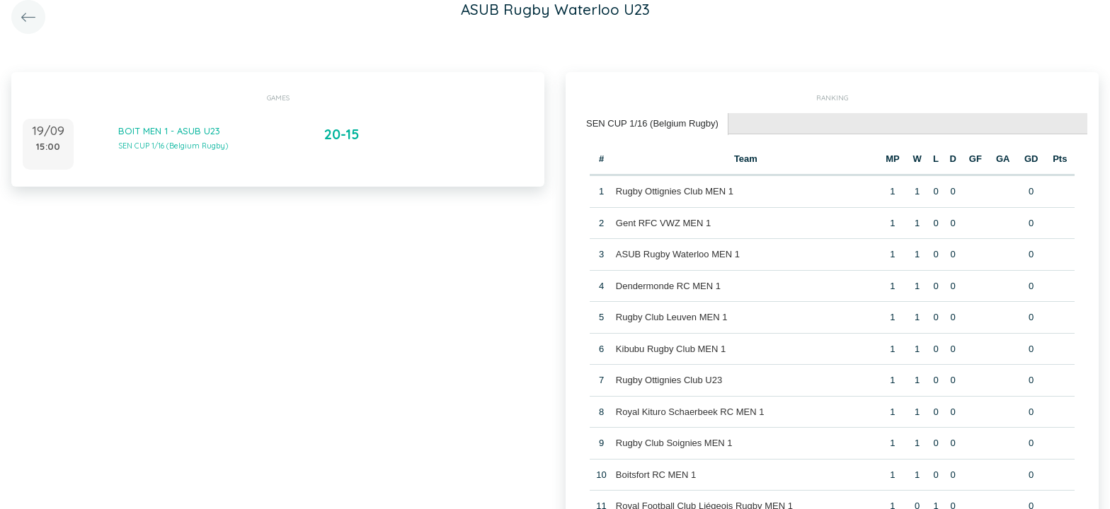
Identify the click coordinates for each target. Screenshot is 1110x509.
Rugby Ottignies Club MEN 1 (674, 191)
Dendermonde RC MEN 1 (668, 286)
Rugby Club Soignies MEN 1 (674, 443)
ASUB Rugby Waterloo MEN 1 (678, 254)
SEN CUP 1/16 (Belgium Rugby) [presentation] (652, 123)
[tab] (652, 124)
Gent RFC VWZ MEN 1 (663, 223)
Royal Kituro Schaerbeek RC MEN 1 (690, 411)
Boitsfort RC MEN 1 (656, 474)
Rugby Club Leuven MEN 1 (672, 317)
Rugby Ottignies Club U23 (669, 380)
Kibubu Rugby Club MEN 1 (671, 349)
